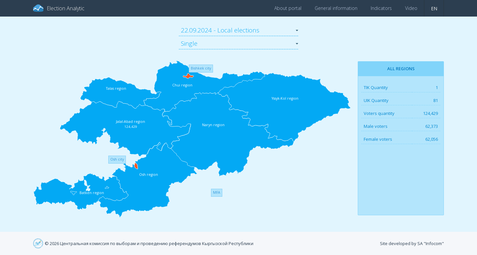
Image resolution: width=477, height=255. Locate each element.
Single (189, 43)
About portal (287, 8)
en (434, 8)
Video (411, 8)
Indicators (381, 8)
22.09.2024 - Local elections (220, 30)
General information (336, 8)
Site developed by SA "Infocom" (412, 243)
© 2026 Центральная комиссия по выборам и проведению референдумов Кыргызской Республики (149, 243)
